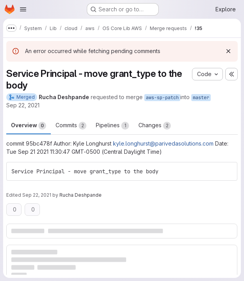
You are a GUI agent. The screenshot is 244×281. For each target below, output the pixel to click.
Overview (28, 126)
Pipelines (112, 126)
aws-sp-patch (162, 97)
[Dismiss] (228, 51)
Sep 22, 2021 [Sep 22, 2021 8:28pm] (22, 105)
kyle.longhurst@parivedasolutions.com (163, 143)
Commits (71, 126)
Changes (154, 126)
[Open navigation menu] (23, 9)
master (201, 97)
